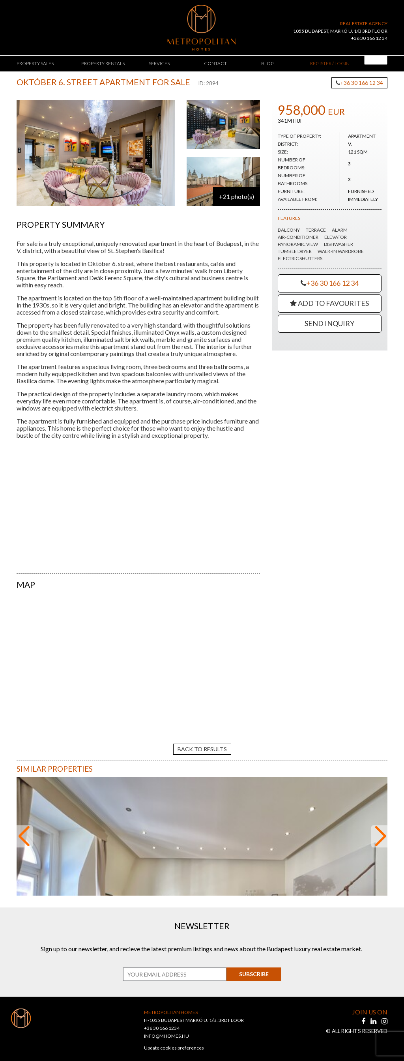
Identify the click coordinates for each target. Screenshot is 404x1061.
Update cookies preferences (174, 1041)
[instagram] (384, 1014)
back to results (202, 742)
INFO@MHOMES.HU (166, 1029)
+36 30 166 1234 (162, 1021)
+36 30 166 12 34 (369, 38)
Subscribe (251, 967)
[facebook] (364, 1014)
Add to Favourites (329, 303)
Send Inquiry (329, 323)
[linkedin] (374, 1014)
